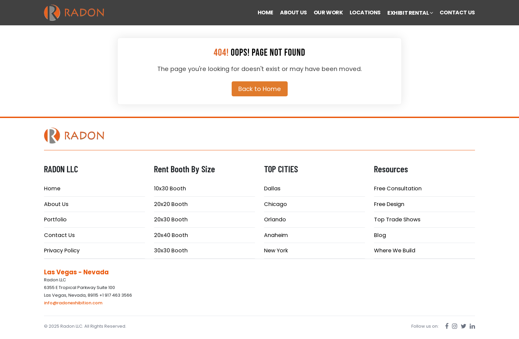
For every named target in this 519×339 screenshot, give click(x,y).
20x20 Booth (171, 204)
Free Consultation (398, 188)
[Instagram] (454, 326)
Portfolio (55, 219)
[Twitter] (463, 326)
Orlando (275, 219)
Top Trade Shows (397, 219)
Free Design (389, 204)
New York (276, 250)
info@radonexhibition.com (73, 303)
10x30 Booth (170, 188)
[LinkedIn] (472, 326)
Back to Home (259, 89)
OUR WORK (328, 12)
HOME (265, 12)
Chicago (275, 204)
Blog (380, 235)
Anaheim (276, 235)
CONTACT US (457, 12)
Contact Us (59, 235)
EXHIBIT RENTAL (410, 13)
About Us (56, 204)
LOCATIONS (365, 12)
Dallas (272, 188)
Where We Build (394, 250)
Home (52, 188)
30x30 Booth (171, 250)
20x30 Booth (171, 219)
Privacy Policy (62, 250)
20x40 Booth (171, 235)
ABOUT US (293, 12)
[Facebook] (447, 326)
